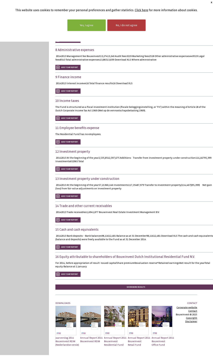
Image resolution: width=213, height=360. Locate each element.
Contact (192, 311)
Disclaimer (191, 321)
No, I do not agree (126, 25)
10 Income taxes (67, 100)
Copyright (191, 318)
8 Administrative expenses (74, 50)
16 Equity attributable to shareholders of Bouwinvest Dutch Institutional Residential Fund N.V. (125, 256)
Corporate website (187, 307)
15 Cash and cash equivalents (77, 229)
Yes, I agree (86, 25)
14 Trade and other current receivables (83, 206)
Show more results (136, 287)
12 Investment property (72, 151)
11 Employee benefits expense (77, 128)
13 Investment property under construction (87, 178)
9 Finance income (68, 77)
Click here (141, 10)
